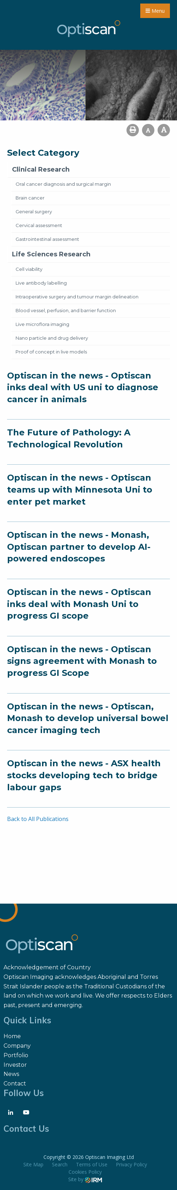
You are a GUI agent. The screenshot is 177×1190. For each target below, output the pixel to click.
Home (12, 1036)
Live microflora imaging (42, 324)
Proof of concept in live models (51, 352)
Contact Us (26, 1128)
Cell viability (29, 269)
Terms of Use (91, 1164)
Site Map (33, 1164)
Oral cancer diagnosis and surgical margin (63, 184)
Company (17, 1045)
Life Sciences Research (51, 254)
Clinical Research (41, 169)
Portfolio (16, 1055)
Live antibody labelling (41, 283)
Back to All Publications (38, 819)
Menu (155, 10)
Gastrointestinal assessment (47, 239)
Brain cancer (30, 198)
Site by (85, 1179)
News (11, 1074)
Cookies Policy (85, 1171)
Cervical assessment (39, 225)
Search (59, 1164)
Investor (15, 1064)
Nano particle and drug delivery (52, 338)
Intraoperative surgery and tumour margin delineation (77, 296)
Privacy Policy (131, 1164)
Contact (15, 1083)
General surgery (34, 211)
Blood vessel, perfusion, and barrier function (66, 310)
